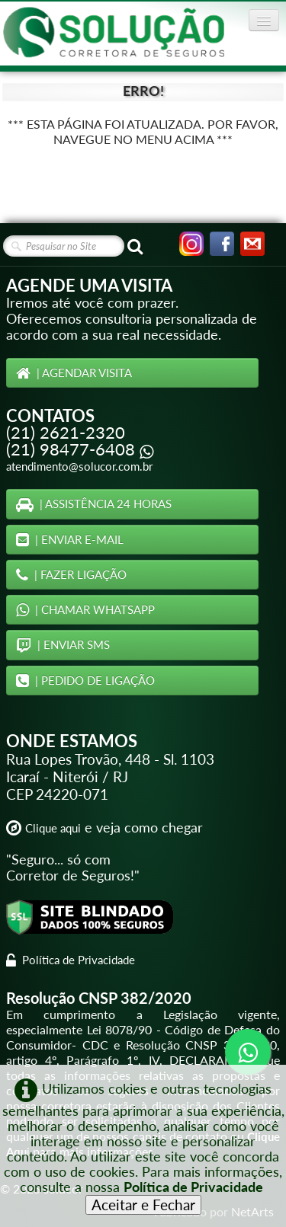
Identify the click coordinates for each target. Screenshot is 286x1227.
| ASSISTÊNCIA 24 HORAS (94, 503)
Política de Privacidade (70, 960)
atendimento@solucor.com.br (79, 466)
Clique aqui (53, 828)
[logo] (113, 32)
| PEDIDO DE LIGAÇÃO (85, 680)
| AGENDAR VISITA (74, 372)
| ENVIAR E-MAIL (70, 539)
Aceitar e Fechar (143, 1204)
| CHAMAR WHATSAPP (85, 609)
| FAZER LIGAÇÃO (71, 574)
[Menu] (264, 20)
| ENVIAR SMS (63, 644)
